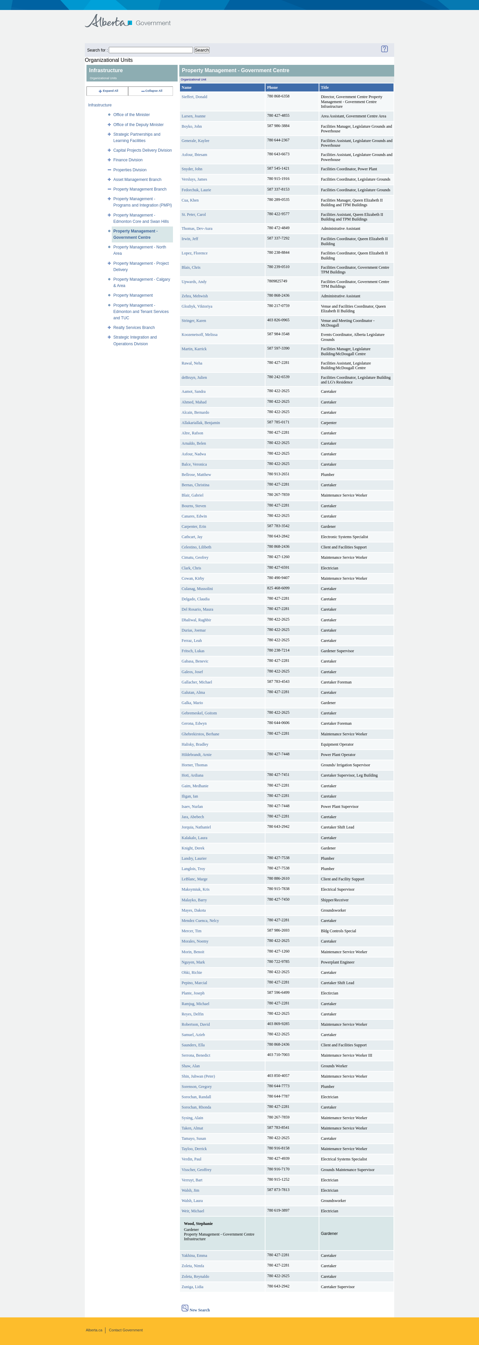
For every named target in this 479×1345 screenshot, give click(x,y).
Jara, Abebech (193, 817)
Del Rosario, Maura (197, 609)
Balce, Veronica (194, 464)
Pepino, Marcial (194, 982)
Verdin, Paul (191, 1159)
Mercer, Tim (192, 931)
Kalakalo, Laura (194, 837)
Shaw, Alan (191, 1066)
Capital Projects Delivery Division (142, 150)
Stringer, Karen (194, 320)
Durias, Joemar (194, 630)
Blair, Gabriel (193, 495)
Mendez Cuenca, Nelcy (200, 920)
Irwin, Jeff (190, 238)
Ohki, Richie (192, 972)
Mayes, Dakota (194, 910)
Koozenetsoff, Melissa (200, 334)
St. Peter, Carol (194, 214)
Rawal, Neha (192, 363)
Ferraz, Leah (192, 640)
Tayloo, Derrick (194, 1148)
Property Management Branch (140, 189)
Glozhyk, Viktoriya (197, 306)
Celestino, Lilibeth (196, 547)
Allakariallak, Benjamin (201, 422)
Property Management (133, 295)
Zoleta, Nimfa (193, 1266)
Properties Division (130, 170)
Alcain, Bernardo (195, 412)
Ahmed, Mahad (194, 402)
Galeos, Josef (192, 672)
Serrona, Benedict (196, 1055)
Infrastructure (100, 105)
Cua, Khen (190, 200)
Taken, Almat (192, 1128)
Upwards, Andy (194, 281)
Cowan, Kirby (193, 578)
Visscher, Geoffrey (197, 1169)
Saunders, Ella (193, 1045)
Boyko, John (192, 126)
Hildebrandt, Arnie (197, 754)
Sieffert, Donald (194, 96)
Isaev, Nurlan (192, 806)
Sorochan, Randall (196, 1097)
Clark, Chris (191, 568)
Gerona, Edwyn (194, 723)
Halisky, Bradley (195, 744)
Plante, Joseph (193, 993)
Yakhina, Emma (194, 1255)
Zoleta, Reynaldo (195, 1276)
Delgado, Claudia (196, 599)
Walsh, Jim (190, 1190)
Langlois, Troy (193, 868)
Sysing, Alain (192, 1118)
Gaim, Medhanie (195, 786)
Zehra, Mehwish (195, 296)
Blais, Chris (191, 267)
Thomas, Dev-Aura (197, 228)
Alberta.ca (94, 1330)
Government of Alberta (133, 17)
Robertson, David (196, 1024)
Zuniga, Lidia (192, 1286)
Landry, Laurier (194, 858)
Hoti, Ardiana (192, 775)
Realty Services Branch (134, 327)
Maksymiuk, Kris (196, 889)
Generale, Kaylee (195, 140)
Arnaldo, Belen (194, 443)
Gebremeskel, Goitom (199, 713)
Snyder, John (192, 169)
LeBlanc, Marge (195, 879)
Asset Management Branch (137, 179)
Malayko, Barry (194, 900)
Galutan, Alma (193, 692)
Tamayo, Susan (194, 1138)
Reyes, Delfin (193, 1014)
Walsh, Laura (192, 1200)
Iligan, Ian (190, 796)
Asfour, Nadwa (194, 454)
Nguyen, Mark (193, 962)
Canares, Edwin (194, 516)
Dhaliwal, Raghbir (196, 620)
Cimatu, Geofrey (195, 557)
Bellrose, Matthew (196, 474)
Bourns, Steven (194, 506)
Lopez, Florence (195, 253)
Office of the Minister (131, 114)
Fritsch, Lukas (193, 651)
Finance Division (128, 160)
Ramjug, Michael (195, 1003)
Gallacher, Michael (197, 682)
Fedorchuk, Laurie (196, 190)
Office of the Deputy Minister (138, 124)
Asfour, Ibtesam (194, 154)
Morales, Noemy (195, 941)
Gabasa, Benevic (195, 661)
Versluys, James (194, 179)
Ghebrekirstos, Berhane (200, 734)
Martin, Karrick (194, 349)
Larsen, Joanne (194, 116)
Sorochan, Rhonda (196, 1107)
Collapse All (151, 90)
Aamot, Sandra (194, 391)
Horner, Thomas (195, 765)
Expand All (108, 90)
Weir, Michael (193, 1211)
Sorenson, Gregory (197, 1086)
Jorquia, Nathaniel (196, 827)
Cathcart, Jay (192, 536)
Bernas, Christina (195, 485)
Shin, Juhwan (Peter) (198, 1076)
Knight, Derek (193, 848)
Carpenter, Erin (194, 526)
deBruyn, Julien (194, 377)
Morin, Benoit (193, 952)
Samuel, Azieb (193, 1034)
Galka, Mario (192, 702)
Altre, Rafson (192, 433)
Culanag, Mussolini (197, 588)
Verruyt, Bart (192, 1180)
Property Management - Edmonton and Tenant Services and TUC (141, 311)
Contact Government (126, 1330)
